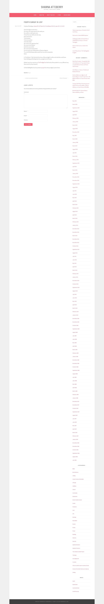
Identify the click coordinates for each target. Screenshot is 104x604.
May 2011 (74, 263)
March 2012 (75, 235)
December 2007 (76, 401)
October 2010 (75, 284)
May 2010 (74, 301)
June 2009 (75, 339)
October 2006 (75, 449)
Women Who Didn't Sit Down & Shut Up (81, 569)
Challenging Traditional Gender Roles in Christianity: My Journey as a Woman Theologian (81, 40)
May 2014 (74, 197)
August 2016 (75, 149)
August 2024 (75, 111)
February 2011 (76, 273)
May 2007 (74, 425)
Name (25, 111)
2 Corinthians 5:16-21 (50, 26)
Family (74, 503)
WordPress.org (76, 591)
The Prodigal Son (42, 62)
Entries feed (75, 584)
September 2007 (76, 411)
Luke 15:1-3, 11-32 (59, 26)
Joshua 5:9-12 (36, 26)
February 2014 (76, 208)
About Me (41, 15)
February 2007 (76, 436)
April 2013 (75, 215)
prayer (43, 67)
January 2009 (75, 356)
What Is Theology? (64, 78)
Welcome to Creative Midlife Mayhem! (80, 35)
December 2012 (76, 228)
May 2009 (74, 342)
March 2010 (75, 308)
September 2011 (76, 249)
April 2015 (75, 166)
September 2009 (76, 329)
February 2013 (76, 221)
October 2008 (75, 367)
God (73, 510)
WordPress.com (64, 601)
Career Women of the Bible (83, 87)
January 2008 (75, 398)
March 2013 (75, 218)
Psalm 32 (42, 26)
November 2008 (76, 363)
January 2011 (75, 277)
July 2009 (74, 335)
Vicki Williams (75, 70)
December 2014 (76, 177)
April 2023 (75, 114)
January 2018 (75, 142)
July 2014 (74, 190)
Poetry (74, 527)
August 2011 (75, 253)
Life (73, 513)
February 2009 (76, 353)
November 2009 (76, 322)
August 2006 (75, 456)
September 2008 (76, 370)
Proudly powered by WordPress (43, 601)
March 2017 (75, 146)
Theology (74, 555)
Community (75, 493)
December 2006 (76, 443)
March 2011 (75, 270)
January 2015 (75, 173)
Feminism (75, 506)
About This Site (51, 15)
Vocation (74, 562)
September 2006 (76, 453)
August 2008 (75, 373)
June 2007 (75, 422)
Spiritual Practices (76, 548)
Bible (74, 468)
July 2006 (74, 460)
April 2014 (75, 201)
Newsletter (75, 520)
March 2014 (75, 204)
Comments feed (76, 588)
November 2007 (76, 405)
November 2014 (76, 180)
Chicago (74, 482)
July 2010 (74, 294)
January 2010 (75, 315)
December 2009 (76, 318)
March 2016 (75, 156)
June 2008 (75, 380)
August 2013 (75, 211)
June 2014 (75, 194)
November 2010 (76, 280)
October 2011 (75, 246)
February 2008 (76, 394)
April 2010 (75, 304)
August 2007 (75, 415)
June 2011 (75, 259)
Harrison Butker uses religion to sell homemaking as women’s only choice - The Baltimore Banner (81, 76)
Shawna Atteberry (52, 7)
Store (59, 15)
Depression (75, 496)
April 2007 (75, 429)
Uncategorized (76, 558)
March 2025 (75, 104)
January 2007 (75, 439)
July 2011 (74, 256)
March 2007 (75, 432)
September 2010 (76, 287)
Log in (74, 581)
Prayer (29, 72)
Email (25, 115)
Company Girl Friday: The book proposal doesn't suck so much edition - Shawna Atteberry (81, 85)
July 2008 (74, 377)
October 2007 (75, 408)
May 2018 (74, 135)
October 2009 (75, 325)
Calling (74, 475)
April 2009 (75, 346)
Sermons (74, 537)
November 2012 (76, 232)
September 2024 (76, 108)
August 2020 (75, 128)
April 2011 (75, 266)
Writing (74, 572)
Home (35, 15)
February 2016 (76, 159)
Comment (26, 93)
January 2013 (75, 225)
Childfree (74, 486)
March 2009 (75, 349)
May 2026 (74, 101)
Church (74, 489)
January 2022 (75, 121)
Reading (74, 534)
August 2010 (75, 291)
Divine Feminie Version (77, 500)
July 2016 (74, 152)
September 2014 (76, 184)
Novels (74, 524)
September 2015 (76, 163)
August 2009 (75, 332)
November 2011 (76, 242)
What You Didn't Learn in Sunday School (81, 565)
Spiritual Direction (76, 544)
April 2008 (75, 387)
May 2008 (74, 384)
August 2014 (75, 187)
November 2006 (76, 446)
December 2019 (76, 132)
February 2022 (76, 118)
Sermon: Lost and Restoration (30, 78)
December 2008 (76, 360)
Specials (74, 541)
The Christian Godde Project (78, 551)
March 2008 (75, 391)
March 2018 (75, 139)
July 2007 (74, 418)
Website (26, 120)
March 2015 (75, 170)
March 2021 (75, 125)
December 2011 (76, 239)
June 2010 (75, 298)
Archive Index (67, 15)
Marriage (74, 517)
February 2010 (76, 311)
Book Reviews (75, 472)
